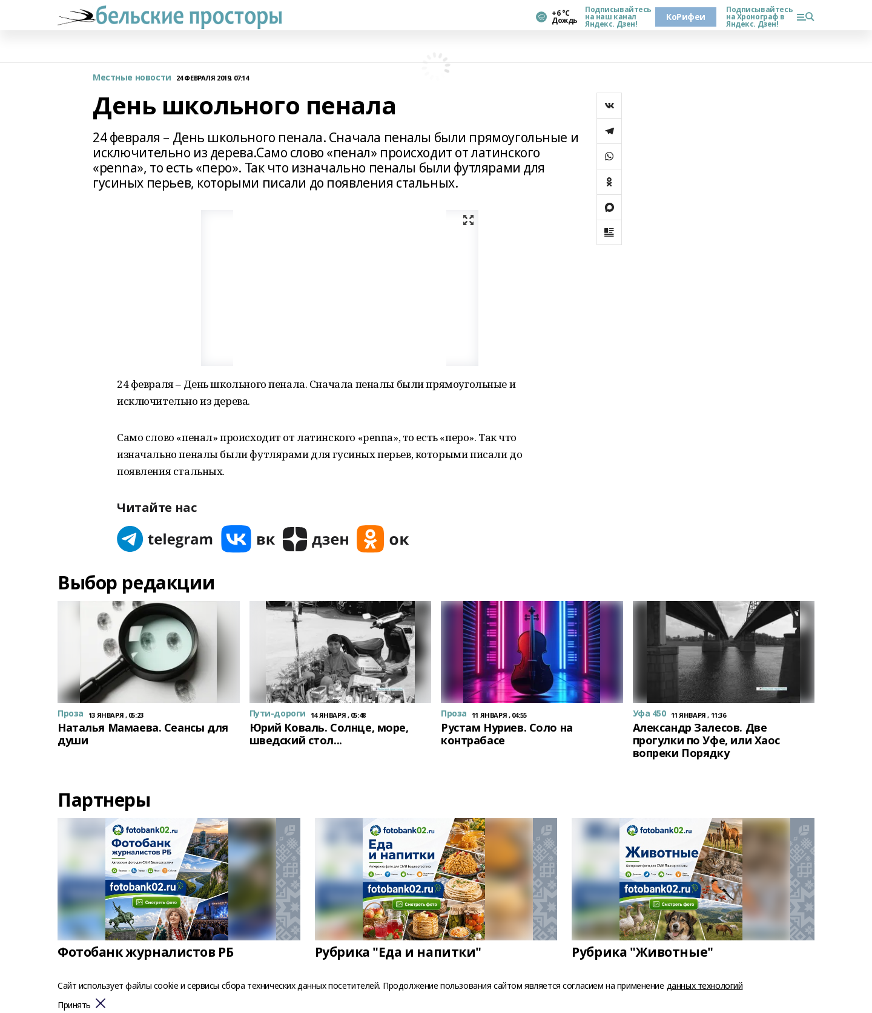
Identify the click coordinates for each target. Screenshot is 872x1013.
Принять (74, 1005)
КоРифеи (685, 16)
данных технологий (705, 985)
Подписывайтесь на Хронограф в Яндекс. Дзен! (756, 17)
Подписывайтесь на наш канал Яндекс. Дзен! (615, 17)
